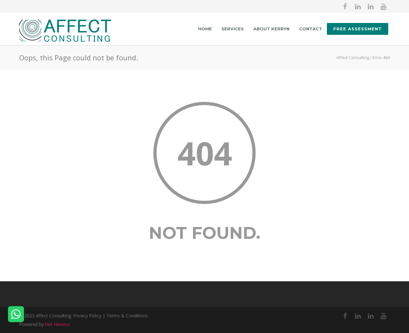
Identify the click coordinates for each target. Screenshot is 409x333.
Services (232, 28)
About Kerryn (271, 28)
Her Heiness (57, 324)
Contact (310, 28)
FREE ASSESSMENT (357, 28)
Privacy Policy (87, 316)
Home (205, 28)
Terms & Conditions (127, 316)
